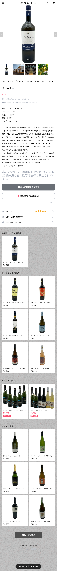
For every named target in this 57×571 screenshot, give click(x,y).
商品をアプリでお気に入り (28, 196)
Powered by (28, 549)
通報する (52, 203)
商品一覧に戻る (28, 535)
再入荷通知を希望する (28, 187)
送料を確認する (24, 99)
